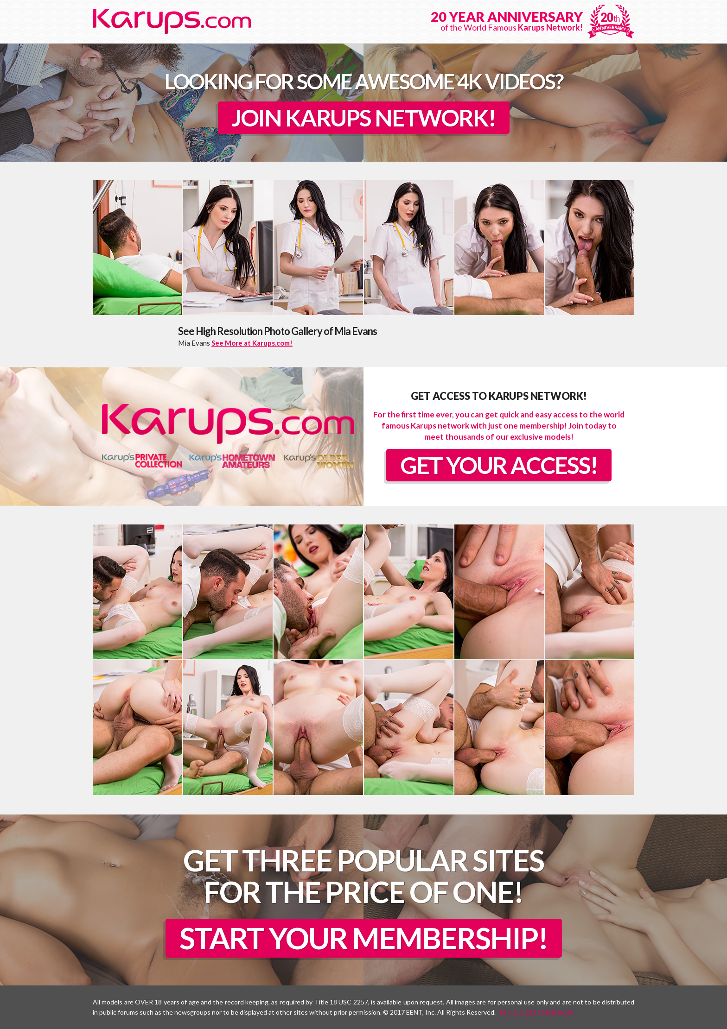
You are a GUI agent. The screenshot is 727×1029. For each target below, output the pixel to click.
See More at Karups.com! (252, 343)
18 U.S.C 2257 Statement (536, 1012)
